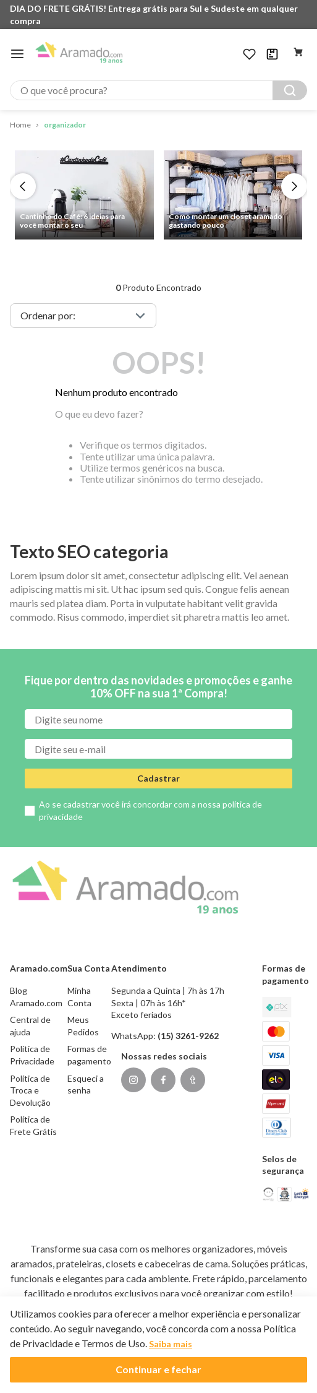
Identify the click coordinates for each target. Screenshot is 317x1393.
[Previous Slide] (23, 186)
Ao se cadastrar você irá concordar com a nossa (150, 810)
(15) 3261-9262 (188, 1035)
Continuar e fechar (158, 1369)
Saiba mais (170, 1344)
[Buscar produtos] (289, 90)
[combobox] (158, 90)
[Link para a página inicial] (20, 125)
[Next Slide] (294, 186)
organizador (65, 124)
